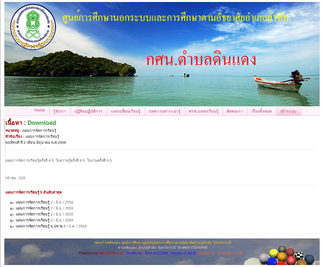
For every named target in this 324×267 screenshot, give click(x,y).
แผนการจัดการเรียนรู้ (32, 202)
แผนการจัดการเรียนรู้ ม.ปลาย (39, 226)
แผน (8, 160)
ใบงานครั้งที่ (96, 160)
